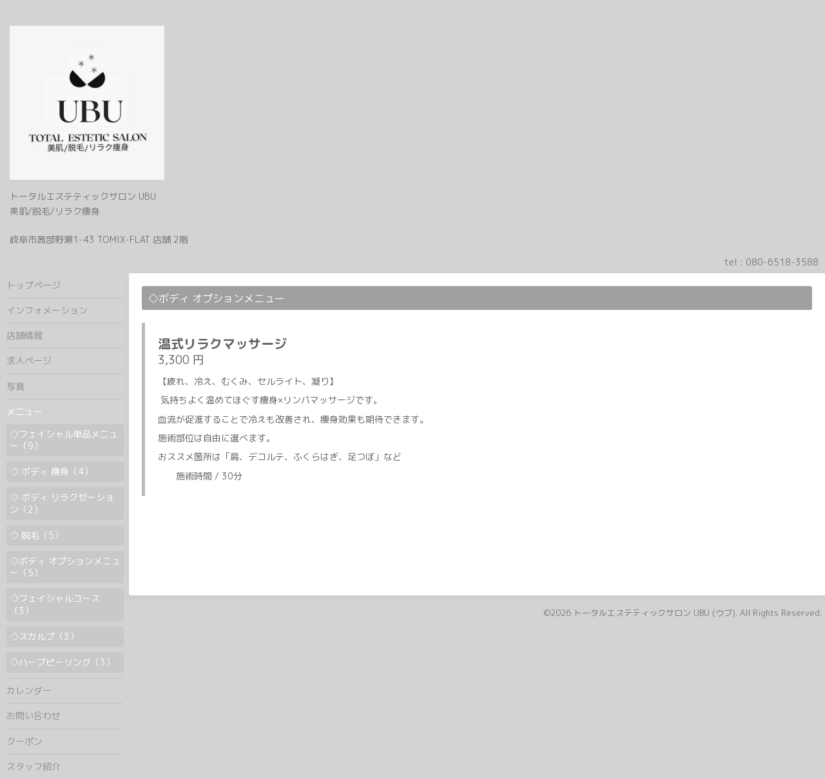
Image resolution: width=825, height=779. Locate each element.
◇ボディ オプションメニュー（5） (65, 567)
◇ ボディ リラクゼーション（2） (62, 503)
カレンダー (29, 690)
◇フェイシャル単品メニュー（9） (64, 440)
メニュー (24, 411)
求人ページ (29, 360)
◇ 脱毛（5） (36, 535)
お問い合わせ (33, 715)
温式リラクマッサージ (222, 343)
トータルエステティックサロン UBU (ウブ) (654, 613)
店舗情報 (24, 335)
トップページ (33, 285)
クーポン (24, 741)
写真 (15, 386)
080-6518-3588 (782, 262)
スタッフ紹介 (33, 766)
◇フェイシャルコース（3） (55, 604)
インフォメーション (47, 310)
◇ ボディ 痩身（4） (51, 471)
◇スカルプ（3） (44, 636)
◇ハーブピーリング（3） (62, 662)
